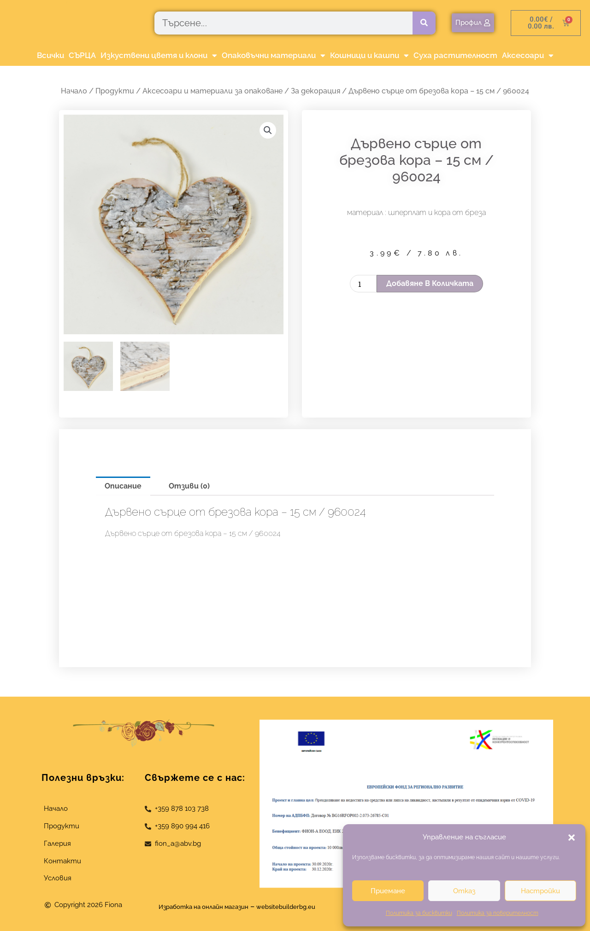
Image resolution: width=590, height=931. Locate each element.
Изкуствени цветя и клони (158, 55)
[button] (571, 837)
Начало (74, 91)
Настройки (540, 891)
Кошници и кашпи (369, 55)
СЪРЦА (82, 55)
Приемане (388, 891)
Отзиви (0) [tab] (189, 486)
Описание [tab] (123, 486)
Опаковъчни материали (273, 55)
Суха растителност (455, 55)
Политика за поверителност (497, 913)
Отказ (464, 891)
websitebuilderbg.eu (298, 906)
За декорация (315, 91)
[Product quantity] (363, 283)
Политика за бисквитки (419, 913)
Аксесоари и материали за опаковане (212, 91)
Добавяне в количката (429, 283)
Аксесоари (528, 55)
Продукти (114, 91)
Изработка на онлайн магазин (196, 906)
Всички (50, 55)
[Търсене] (424, 23)
